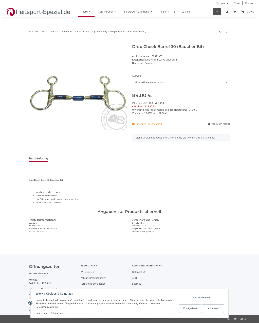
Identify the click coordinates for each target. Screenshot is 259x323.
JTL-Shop (242, 318)
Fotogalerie (222, 3)
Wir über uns (88, 272)
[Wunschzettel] (235, 11)
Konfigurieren (190, 308)
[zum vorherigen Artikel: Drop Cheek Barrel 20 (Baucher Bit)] (220, 31)
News (237, 3)
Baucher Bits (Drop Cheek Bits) (161, 59)
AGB (134, 277)
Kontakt (249, 3)
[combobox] (181, 82)
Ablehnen (213, 308)
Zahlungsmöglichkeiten (93, 277)
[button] (227, 11)
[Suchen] (196, 11)
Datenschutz (139, 272)
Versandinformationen (93, 283)
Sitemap (136, 283)
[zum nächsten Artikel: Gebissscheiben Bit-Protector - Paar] (226, 31)
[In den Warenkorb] (31, 42)
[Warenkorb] (247, 11)
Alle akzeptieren (201, 297)
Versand (159, 102)
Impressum (41, 313)
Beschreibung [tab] (38, 158)
